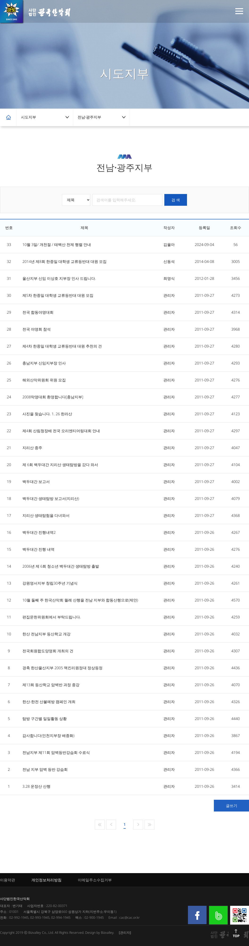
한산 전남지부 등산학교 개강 (46, 634)
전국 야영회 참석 (36, 329)
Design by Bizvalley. (99, 932)
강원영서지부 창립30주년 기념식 (50, 583)
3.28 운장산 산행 (36, 786)
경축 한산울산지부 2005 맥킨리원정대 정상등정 (62, 667)
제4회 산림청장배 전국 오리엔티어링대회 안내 (61, 430)
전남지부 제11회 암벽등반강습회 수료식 (56, 752)
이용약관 (7, 880)
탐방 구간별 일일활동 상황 (44, 718)
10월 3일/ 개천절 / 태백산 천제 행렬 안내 (56, 244)
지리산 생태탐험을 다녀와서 (46, 515)
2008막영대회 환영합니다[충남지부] (52, 397)
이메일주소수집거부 (95, 880)
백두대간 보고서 (36, 481)
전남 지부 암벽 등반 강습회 (45, 769)
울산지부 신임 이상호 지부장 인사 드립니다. (59, 278)
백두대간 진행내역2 (39, 532)
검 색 (175, 199)
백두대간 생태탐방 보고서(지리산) (50, 498)
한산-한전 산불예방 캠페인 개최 (48, 701)
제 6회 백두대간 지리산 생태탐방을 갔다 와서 (60, 464)
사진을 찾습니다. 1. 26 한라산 (47, 413)
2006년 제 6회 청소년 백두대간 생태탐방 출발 (60, 566)
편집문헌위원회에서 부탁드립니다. (51, 617)
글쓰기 (231, 805)
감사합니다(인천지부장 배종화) (48, 735)
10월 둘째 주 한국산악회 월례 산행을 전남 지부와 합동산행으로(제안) (80, 600)
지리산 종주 (32, 447)
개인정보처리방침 (46, 880)
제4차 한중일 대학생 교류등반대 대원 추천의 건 (62, 346)
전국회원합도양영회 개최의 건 (47, 650)
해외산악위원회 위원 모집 (44, 380)
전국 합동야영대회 (38, 312)
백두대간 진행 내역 (38, 549)
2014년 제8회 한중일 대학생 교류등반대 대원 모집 (64, 261)
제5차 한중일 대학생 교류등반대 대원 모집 (57, 295)
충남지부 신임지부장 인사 (44, 363)
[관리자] (125, 932)
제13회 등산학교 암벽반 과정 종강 (50, 684)
